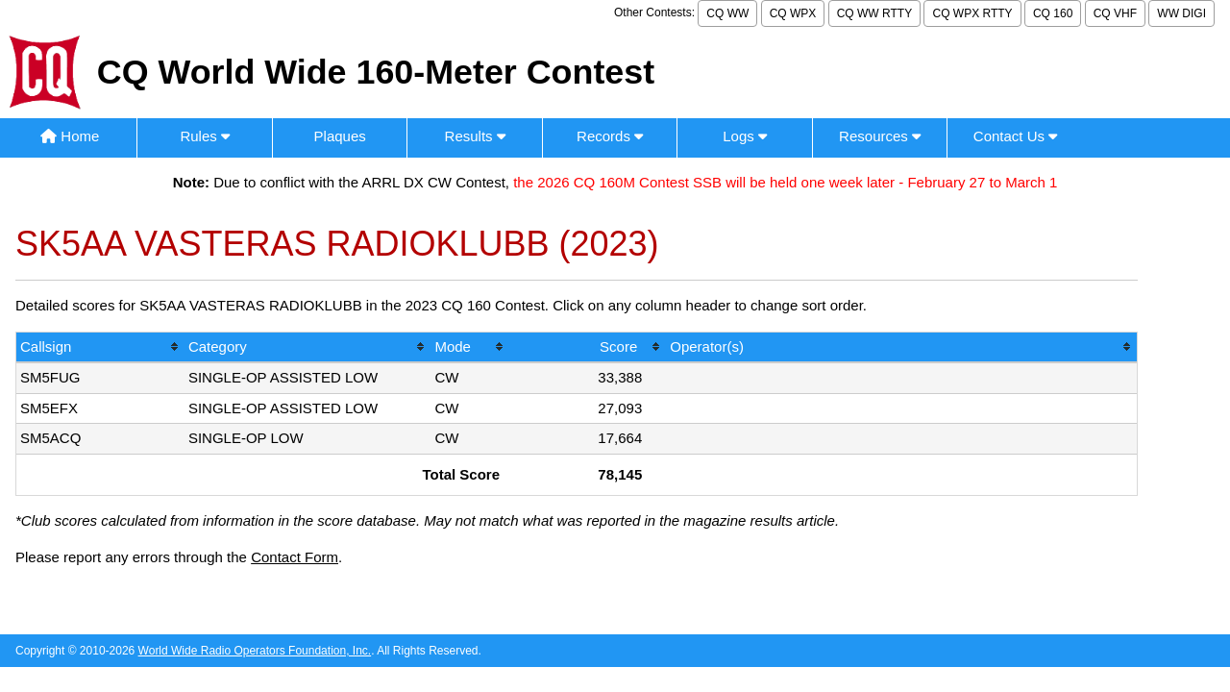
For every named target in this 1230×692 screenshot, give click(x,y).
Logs (745, 136)
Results (475, 136)
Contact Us (1015, 136)
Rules (205, 136)
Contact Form (294, 557)
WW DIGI (1181, 13)
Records (610, 136)
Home (69, 136)
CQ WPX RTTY (972, 13)
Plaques (340, 136)
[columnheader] (100, 348)
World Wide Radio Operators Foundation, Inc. (255, 650)
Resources (880, 136)
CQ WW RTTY (874, 13)
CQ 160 (1052, 13)
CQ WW (727, 13)
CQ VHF (1115, 13)
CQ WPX (793, 13)
